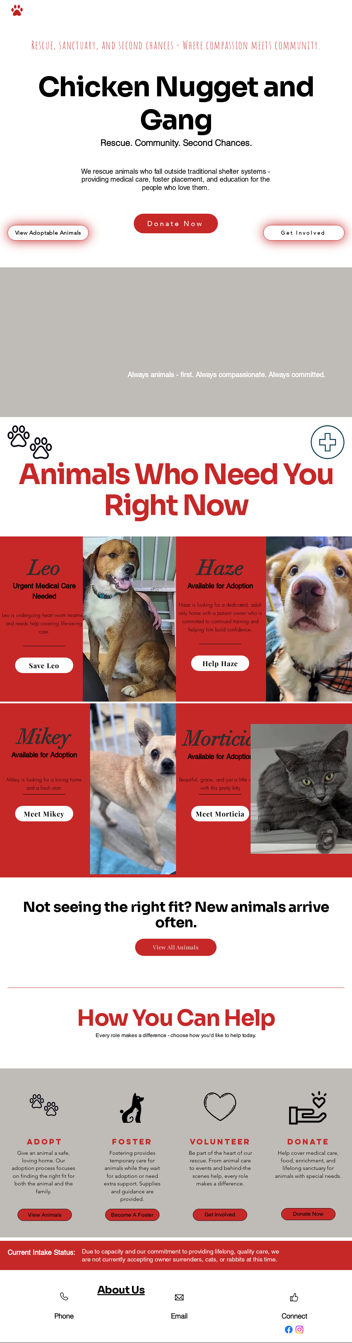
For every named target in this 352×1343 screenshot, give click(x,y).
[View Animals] (45, 1215)
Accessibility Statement (240, 1312)
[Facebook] (289, 1329)
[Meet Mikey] (44, 813)
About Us (121, 1290)
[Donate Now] (176, 223)
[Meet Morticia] (220, 813)
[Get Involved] (303, 233)
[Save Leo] (44, 665)
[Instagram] (299, 1329)
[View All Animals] (176, 947)
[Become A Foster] (132, 1215)
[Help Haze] (220, 663)
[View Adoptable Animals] (48, 233)
